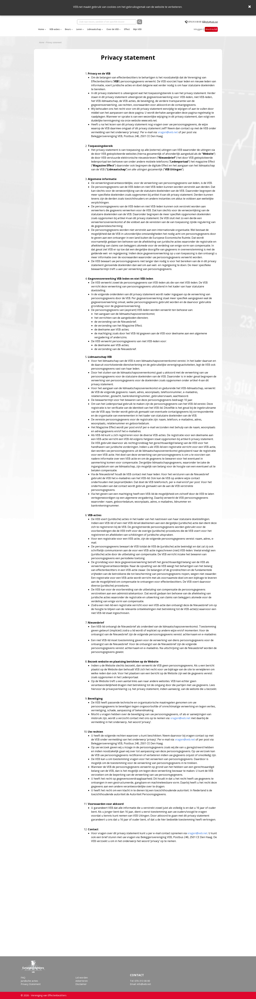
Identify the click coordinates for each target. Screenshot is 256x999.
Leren (108, 30)
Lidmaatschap (123, 30)
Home (70, 30)
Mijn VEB (166, 30)
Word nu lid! (211, 30)
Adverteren (81, 980)
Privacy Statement (31, 984)
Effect (155, 30)
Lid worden (81, 977)
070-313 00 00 (194, 22)
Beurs (97, 30)
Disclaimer (81, 984)
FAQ (23, 977)
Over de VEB (141, 30)
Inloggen (198, 30)
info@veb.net (212, 22)
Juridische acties (29, 980)
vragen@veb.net (168, 134)
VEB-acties (83, 30)
